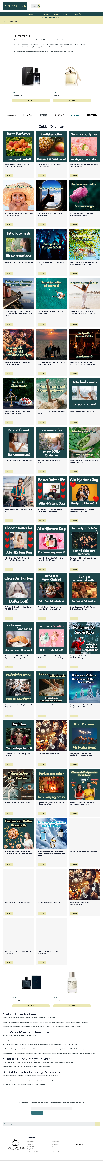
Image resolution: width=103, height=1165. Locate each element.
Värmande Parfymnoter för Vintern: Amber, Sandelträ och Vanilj (83, 798)
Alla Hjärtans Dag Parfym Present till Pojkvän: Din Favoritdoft (83, 503)
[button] (26, 10)
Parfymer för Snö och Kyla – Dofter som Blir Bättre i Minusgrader (83, 649)
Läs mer (9, 169)
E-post (51, 1100)
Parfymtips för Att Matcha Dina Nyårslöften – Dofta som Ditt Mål (82, 749)
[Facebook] (76, 1139)
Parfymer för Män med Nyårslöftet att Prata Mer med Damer (83, 552)
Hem (4, 1159)
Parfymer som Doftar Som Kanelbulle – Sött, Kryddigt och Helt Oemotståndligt (18, 847)
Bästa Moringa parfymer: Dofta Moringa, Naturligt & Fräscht (81, 454)
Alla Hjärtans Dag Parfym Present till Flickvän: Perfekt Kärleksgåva (18, 552)
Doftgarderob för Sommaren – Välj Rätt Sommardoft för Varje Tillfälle (83, 257)
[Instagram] (87, 1139)
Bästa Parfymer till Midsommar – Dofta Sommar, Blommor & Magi (17, 405)
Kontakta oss (19, 1159)
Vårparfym (30, 1139)
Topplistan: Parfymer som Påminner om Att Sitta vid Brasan (51, 798)
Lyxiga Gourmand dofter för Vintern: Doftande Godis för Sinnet (83, 601)
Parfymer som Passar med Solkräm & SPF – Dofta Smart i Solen (18, 208)
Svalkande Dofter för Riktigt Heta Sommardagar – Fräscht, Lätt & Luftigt (82, 307)
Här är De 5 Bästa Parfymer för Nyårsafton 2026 (81, 897)
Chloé (55, 85)
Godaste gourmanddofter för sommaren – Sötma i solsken (81, 160)
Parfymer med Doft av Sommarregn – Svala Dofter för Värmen (84, 208)
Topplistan (54, 1141)
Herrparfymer (55, 1136)
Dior (13, 85)
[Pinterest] (80, 1139)
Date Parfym (30, 1141)
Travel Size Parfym (32, 1146)
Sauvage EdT (18, 89)
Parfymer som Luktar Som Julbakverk (51, 699)
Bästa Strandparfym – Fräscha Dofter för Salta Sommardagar (51, 357)
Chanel (14, 991)
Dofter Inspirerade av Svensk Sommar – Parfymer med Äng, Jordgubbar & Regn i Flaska (19, 307)
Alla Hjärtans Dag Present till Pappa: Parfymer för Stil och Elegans (51, 503)
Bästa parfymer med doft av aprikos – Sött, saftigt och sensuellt (19, 160)
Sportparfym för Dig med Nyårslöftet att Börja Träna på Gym (18, 700)
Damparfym (30, 1136)
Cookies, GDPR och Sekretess (12, 1161)
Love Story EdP (60, 89)
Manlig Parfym (56, 1146)
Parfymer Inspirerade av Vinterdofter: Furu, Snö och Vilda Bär (83, 700)
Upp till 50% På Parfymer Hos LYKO (52, 12)
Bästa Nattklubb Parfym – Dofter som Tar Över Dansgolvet (17, 357)
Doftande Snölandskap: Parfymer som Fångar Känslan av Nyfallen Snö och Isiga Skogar (51, 847)
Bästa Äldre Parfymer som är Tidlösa (18, 797)
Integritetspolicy (33, 1159)
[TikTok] (90, 1139)
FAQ (26, 1159)
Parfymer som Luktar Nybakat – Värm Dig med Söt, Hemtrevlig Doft (19, 649)
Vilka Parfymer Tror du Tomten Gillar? (19, 896)
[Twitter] (83, 1139)
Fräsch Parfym (56, 1143)
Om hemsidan (11, 1159)
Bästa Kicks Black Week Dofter (49, 748)
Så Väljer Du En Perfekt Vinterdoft (50, 896)
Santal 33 (57, 994)
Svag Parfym (30, 1143)
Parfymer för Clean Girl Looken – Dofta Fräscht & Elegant (17, 601)
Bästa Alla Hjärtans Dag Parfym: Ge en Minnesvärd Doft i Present (50, 552)
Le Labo (55, 991)
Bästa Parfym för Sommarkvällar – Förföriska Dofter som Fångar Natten (84, 357)
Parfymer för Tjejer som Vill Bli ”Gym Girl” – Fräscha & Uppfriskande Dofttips (51, 650)
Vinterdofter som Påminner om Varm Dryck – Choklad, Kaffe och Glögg (51, 601)
